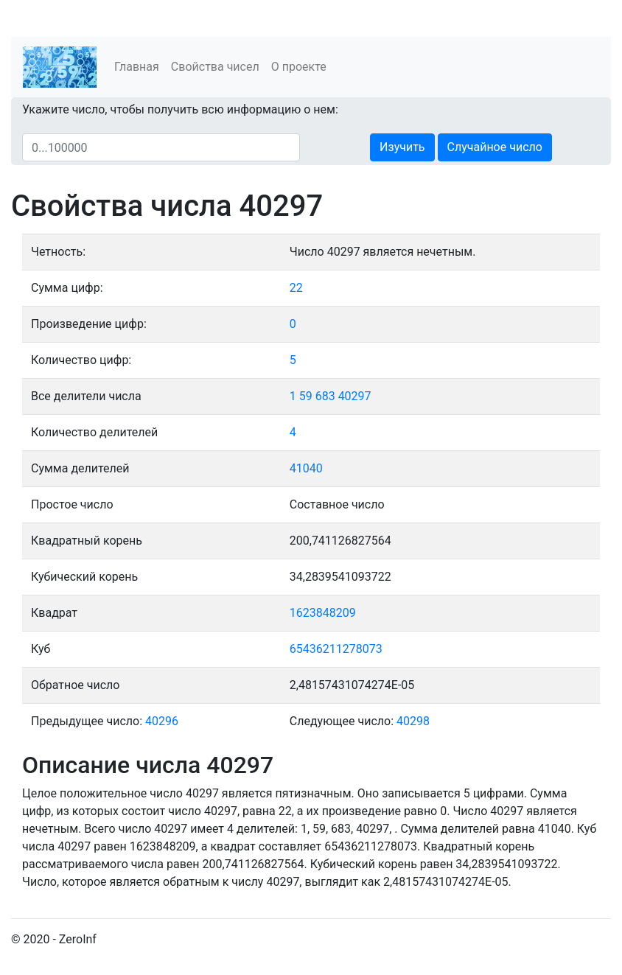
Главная (136, 67)
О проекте (298, 67)
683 (325, 396)
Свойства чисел (215, 67)
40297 (354, 396)
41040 (306, 468)
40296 (161, 721)
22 (296, 288)
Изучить (402, 147)
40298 (413, 721)
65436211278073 (336, 649)
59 (305, 396)
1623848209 (323, 613)
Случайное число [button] (494, 147)
